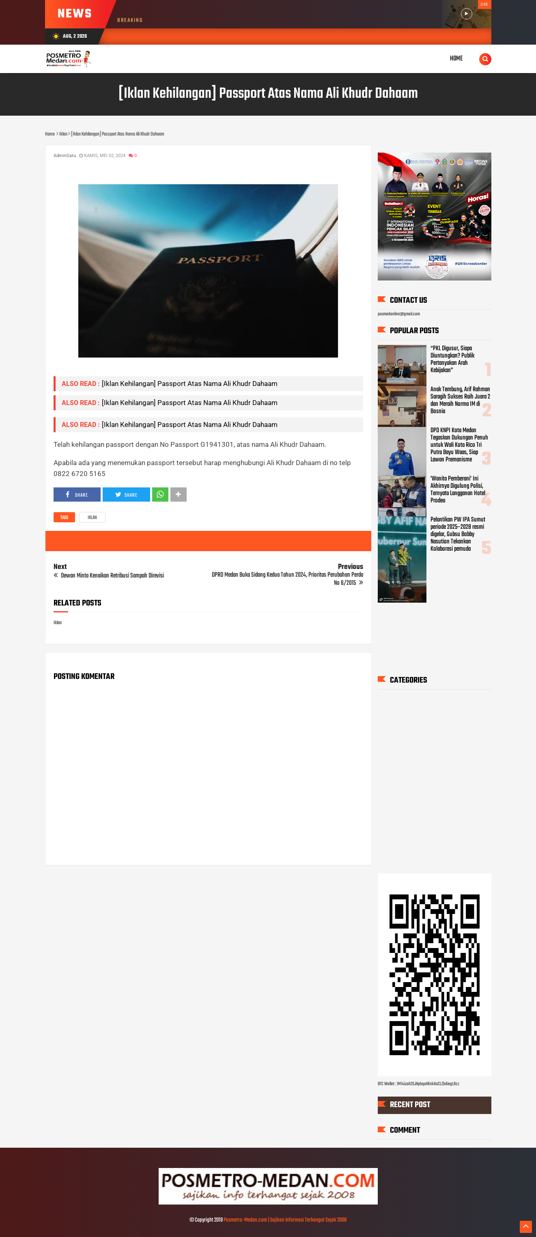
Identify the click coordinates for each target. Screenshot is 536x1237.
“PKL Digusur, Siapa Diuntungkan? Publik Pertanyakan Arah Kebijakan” (452, 359)
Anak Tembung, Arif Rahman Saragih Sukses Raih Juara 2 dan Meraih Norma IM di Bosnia (460, 400)
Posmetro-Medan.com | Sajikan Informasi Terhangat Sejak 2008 (285, 1220)
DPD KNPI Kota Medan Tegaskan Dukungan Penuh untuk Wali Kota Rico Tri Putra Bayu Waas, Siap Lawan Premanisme (459, 445)
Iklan (92, 518)
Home (456, 58)
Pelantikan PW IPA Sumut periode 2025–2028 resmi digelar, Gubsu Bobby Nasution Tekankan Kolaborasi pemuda (458, 534)
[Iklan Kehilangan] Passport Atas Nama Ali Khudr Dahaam (190, 383)
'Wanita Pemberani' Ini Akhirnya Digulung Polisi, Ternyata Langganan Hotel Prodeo (458, 490)
